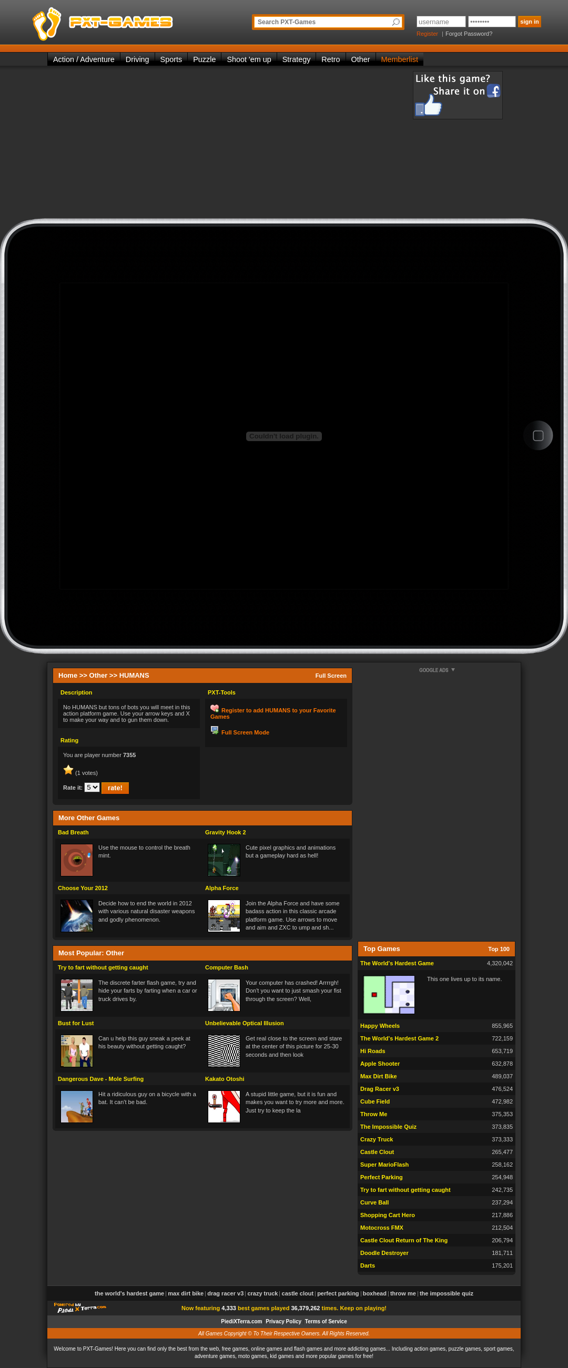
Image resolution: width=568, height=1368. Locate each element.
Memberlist (399, 59)
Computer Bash (226, 967)
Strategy (296, 59)
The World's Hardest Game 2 (399, 1038)
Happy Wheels (380, 1026)
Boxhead (375, 1293)
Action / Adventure (84, 59)
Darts (367, 1265)
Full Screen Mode (245, 732)
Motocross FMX (381, 1227)
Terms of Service (326, 1321)
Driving (137, 59)
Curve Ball (374, 1202)
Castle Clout (377, 1152)
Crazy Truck (376, 1139)
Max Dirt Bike (378, 1076)
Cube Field (375, 1101)
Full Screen (331, 675)
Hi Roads (373, 1051)
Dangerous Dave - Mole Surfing (101, 1079)
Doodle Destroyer (384, 1253)
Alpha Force (222, 888)
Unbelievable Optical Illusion (244, 1023)
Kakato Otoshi (225, 1079)
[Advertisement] (220, 144)
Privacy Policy (283, 1321)
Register (427, 33)
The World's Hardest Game (397, 963)
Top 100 (499, 949)
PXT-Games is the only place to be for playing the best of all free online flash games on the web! (127, 21)
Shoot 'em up (249, 59)
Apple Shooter (380, 1063)
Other (360, 59)
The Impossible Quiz (388, 1127)
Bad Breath (73, 832)
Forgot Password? (468, 33)
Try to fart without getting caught (103, 967)
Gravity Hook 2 (225, 832)
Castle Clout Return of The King (404, 1240)
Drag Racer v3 (379, 1089)
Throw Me (373, 1114)
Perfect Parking (381, 1177)
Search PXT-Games (287, 22)
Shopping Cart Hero (387, 1215)
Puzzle (204, 59)
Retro (330, 59)
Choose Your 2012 (83, 888)
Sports (171, 59)
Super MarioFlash (384, 1164)
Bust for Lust (76, 1023)
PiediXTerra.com (241, 1321)
